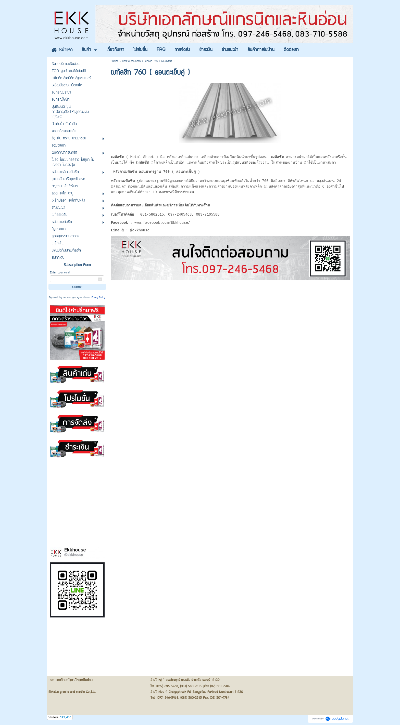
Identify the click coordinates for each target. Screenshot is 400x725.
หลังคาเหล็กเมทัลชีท (131, 61)
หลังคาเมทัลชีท (125, 171)
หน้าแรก (114, 61)
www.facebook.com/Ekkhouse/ (162, 223)
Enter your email (60, 273)
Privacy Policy (98, 297)
